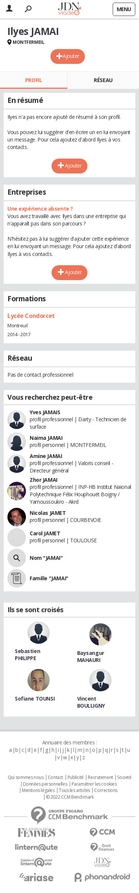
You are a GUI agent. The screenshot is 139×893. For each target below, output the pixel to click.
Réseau (103, 80)
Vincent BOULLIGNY (91, 702)
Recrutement (100, 777)
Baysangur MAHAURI (90, 656)
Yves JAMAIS (45, 412)
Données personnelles (45, 784)
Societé (124, 777)
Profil (33, 80)
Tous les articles (74, 790)
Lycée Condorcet (31, 316)
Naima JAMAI (46, 437)
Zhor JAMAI (43, 479)
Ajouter (71, 55)
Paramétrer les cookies (94, 784)
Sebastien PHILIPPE (27, 654)
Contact (55, 777)
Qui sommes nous (26, 777)
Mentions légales (38, 790)
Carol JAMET (45, 533)
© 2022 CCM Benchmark (70, 797)
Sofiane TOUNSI (34, 698)
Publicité (75, 777)
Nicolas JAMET (48, 512)
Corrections (105, 790)
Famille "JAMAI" (49, 578)
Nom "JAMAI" (46, 557)
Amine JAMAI (46, 456)
